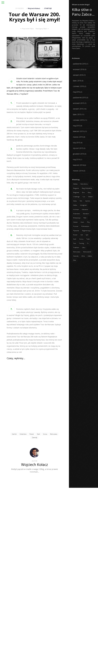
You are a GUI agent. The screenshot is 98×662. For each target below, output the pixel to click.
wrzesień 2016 (78, 69)
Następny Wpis (42, 28)
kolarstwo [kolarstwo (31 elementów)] (76, 214)
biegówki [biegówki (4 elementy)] (76, 192)
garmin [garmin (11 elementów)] (87, 201)
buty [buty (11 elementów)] (89, 192)
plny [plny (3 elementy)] (88, 222)
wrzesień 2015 (78, 103)
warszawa (53, 434)
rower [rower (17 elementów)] (75, 235)
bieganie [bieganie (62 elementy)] (76, 188)
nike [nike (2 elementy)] (84, 218)
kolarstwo (23, 434)
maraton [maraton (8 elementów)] (86, 214)
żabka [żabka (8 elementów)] (90, 256)
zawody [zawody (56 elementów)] (75, 256)
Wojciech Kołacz (34, 8)
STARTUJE (48, 8)
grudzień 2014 (78, 154)
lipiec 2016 (77, 80)
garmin (14, 434)
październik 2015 (79, 97)
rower (31, 434)
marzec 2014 (78, 171)
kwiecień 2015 (78, 131)
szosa (45, 434)
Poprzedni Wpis (27, 28)
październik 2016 (79, 64)
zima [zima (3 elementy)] (83, 256)
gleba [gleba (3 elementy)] (75, 205)
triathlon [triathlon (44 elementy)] (76, 247)
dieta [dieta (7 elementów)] (75, 201)
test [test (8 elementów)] (74, 243)
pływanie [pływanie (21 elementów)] (76, 231)
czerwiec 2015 (78, 120)
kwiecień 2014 (78, 165)
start (38, 434)
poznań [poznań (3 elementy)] (75, 226)
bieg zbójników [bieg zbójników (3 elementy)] (87, 188)
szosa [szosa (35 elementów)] (81, 239)
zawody (34, 437)
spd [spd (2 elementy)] (87, 235)
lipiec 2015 (77, 114)
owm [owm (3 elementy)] (82, 222)
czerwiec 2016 (78, 86)
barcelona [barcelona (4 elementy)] (84, 184)
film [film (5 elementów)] (81, 201)
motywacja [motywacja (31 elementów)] (77, 218)
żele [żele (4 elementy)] (74, 260)
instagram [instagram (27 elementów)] (83, 205)
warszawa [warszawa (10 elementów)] (76, 252)
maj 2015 (76, 126)
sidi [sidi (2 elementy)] (81, 235)
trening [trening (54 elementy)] (81, 243)
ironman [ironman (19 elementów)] (76, 209)
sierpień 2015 (78, 109)
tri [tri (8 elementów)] (88, 243)
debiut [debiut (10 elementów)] (90, 197)
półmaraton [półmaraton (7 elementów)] (85, 226)
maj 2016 (76, 92)
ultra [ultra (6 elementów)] (83, 247)
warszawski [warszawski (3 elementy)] (87, 252)
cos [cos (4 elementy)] (84, 197)
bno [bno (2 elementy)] (83, 192)
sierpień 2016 (78, 75)
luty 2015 (76, 142)
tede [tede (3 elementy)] (88, 239)
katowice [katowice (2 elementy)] (85, 209)
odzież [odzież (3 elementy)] (75, 222)
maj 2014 (76, 159)
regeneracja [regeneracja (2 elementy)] (86, 231)
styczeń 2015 (78, 148)
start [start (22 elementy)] (74, 239)
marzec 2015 (78, 137)
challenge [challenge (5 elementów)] (76, 197)
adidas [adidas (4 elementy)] (75, 184)
